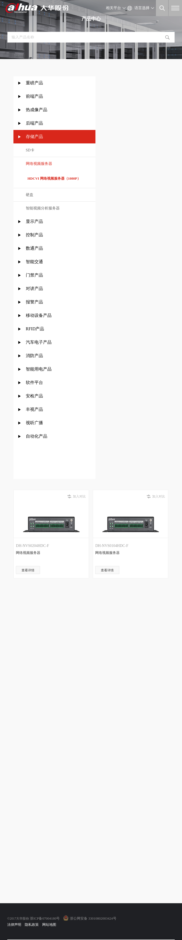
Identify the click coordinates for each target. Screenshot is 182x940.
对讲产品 (34, 288)
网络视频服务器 (39, 164)
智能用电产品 (39, 369)
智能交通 (34, 261)
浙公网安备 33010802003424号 (93, 918)
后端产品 (34, 123)
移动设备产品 (39, 315)
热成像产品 (36, 109)
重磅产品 (34, 83)
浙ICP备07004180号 (45, 918)
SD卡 (30, 150)
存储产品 (34, 136)
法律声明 (14, 925)
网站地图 (49, 925)
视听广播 (34, 422)
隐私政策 (32, 925)
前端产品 (34, 96)
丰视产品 (34, 409)
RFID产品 (35, 328)
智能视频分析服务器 (43, 208)
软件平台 (34, 382)
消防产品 (34, 355)
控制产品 (35, 235)
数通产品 (34, 248)
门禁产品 (34, 275)
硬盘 (29, 195)
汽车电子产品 (39, 342)
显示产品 (34, 221)
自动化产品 (36, 436)
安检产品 (34, 396)
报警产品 (34, 302)
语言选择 (141, 8)
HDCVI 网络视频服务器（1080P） (53, 178)
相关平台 (113, 8)
